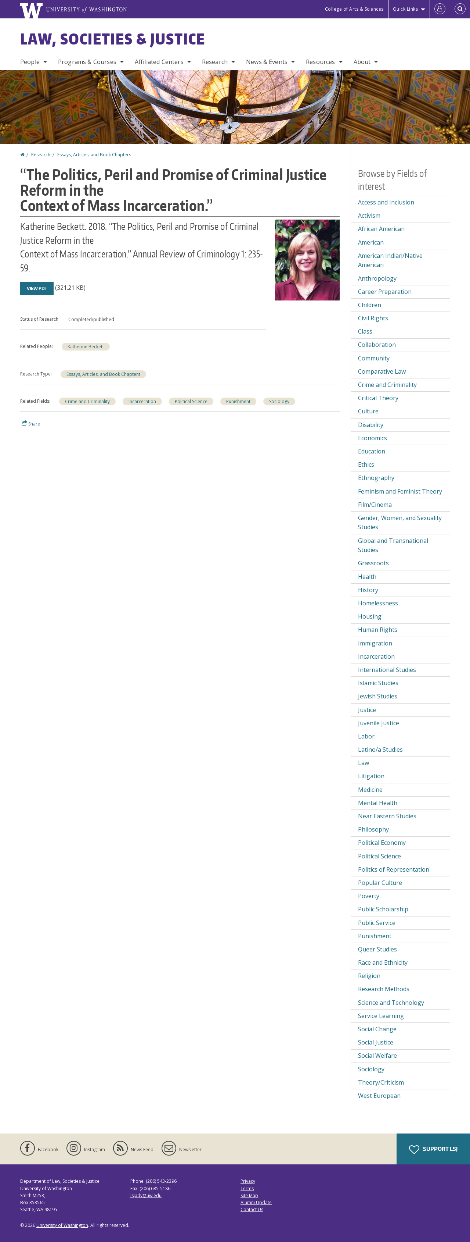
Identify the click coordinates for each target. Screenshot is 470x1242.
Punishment (238, 401)
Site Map (249, 1195)
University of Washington (62, 1225)
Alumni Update (256, 1202)
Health (367, 577)
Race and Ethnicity (383, 962)
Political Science (191, 401)
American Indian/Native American (390, 260)
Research (215, 62)
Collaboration (377, 345)
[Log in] (440, 9)
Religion (369, 976)
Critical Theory (378, 398)
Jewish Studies (377, 696)
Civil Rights (373, 318)
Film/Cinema (375, 505)
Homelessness (378, 603)
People (30, 62)
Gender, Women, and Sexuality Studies (400, 522)
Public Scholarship (383, 909)
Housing (370, 616)
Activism (369, 215)
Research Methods (383, 989)
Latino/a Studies (380, 749)
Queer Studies (377, 949)
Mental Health (377, 803)
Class (365, 331)
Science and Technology (391, 1003)
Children (369, 305)
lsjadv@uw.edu (146, 1195)
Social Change (377, 1029)
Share (31, 423)
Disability (370, 425)
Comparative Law (382, 371)
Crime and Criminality (87, 401)
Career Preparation (385, 292)
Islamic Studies (378, 683)
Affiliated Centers (159, 62)
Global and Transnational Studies (393, 545)
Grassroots (373, 563)
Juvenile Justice (378, 723)
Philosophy (373, 829)
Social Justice (375, 1042)
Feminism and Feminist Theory (400, 491)
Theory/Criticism (381, 1082)
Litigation (371, 776)
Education (371, 451)
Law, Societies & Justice (112, 39)
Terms (247, 1188)
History (368, 590)
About (362, 62)
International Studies (387, 670)
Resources (320, 62)
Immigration (375, 643)
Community (374, 358)
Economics (372, 438)
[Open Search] (460, 9)
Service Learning (381, 1016)
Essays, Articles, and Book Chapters (94, 155)
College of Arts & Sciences (354, 9)
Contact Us (252, 1209)
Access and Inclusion (386, 202)
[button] (307, 259)
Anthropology (377, 278)
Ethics (366, 464)
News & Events (267, 62)
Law (363, 763)
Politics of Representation (393, 869)
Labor (366, 736)
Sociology (279, 401)
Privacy (248, 1181)
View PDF (37, 288)
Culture (368, 411)
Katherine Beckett (86, 347)
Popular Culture (380, 883)
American (371, 242)
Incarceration (142, 401)
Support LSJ (433, 1150)
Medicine (370, 790)
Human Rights (377, 630)
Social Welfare (377, 1055)
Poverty (368, 896)
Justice (367, 710)
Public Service (376, 923)
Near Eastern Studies (387, 816)
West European (379, 1096)
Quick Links (405, 9)
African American (381, 229)
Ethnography (376, 478)
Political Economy (382, 843)
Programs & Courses (87, 62)
